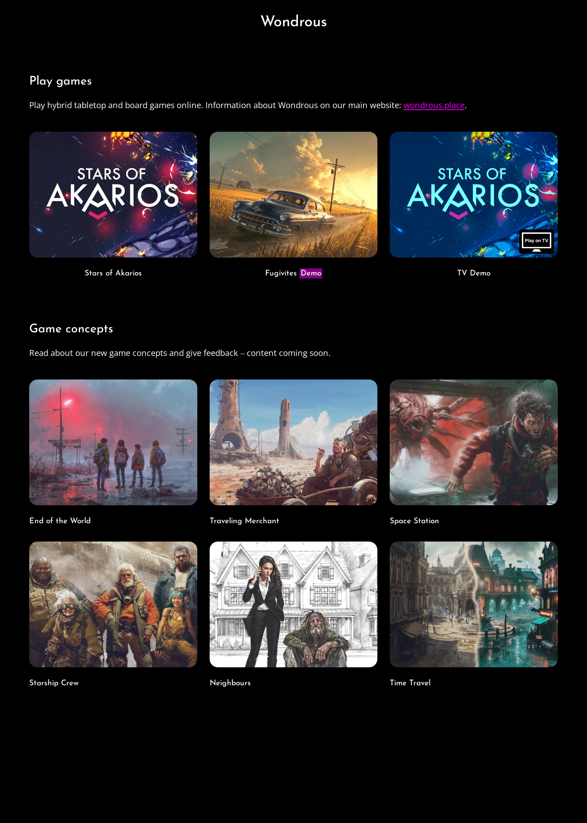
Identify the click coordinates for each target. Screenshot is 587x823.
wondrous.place (434, 104)
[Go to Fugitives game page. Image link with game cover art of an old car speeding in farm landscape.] (293, 206)
